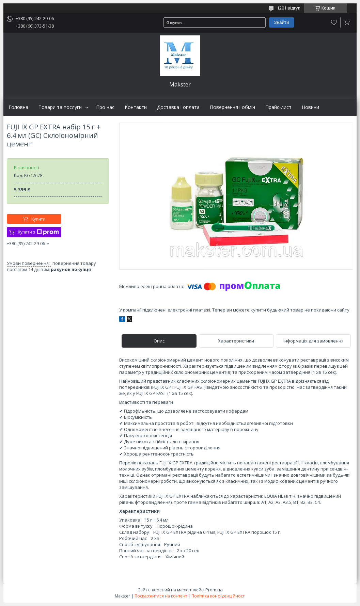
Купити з (38, 232)
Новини (310, 107)
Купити (38, 219)
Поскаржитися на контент (161, 596)
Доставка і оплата (178, 107)
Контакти (136, 107)
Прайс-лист (278, 107)
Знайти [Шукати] (281, 22)
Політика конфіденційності (218, 596)
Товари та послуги (60, 107)
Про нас (105, 107)
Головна (18, 107)
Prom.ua (214, 590)
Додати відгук (334, 22)
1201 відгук (288, 8)
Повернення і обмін (232, 107)
